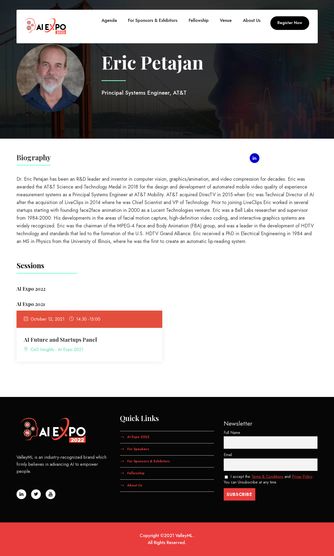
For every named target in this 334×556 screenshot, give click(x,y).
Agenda (109, 20)
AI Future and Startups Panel (60, 339)
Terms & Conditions (267, 476)
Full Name (232, 432)
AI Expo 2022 (138, 436)
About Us (252, 20)
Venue (226, 20)
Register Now (289, 23)
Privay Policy (302, 476)
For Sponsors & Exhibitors (153, 20)
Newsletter (238, 423)
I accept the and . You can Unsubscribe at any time (269, 479)
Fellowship (199, 20)
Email (228, 454)
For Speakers (138, 448)
